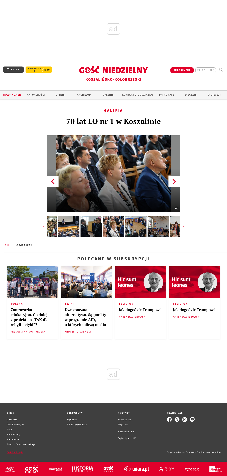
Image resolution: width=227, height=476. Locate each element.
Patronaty (166, 94)
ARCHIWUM (84, 94)
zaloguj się (205, 70)
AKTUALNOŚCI (36, 94)
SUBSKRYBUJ (182, 70)
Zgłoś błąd (15, 452)
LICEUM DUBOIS (24, 244)
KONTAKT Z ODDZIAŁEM (137, 94)
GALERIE (108, 94)
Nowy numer (12, 94)
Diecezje (190, 94)
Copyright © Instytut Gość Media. (182, 452)
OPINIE (60, 94)
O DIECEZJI (215, 94)
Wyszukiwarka (221, 70)
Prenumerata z (34, 69)
